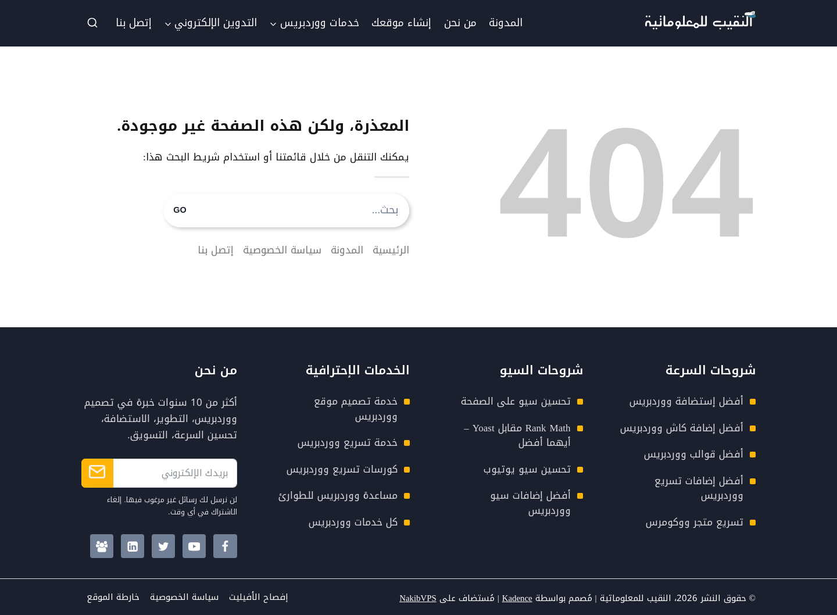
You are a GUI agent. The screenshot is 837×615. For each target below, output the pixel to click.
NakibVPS (417, 598)
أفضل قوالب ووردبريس (693, 454)
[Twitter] (164, 546)
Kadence (517, 598)
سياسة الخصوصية (184, 597)
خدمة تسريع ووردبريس (348, 442)
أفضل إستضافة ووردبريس (686, 401)
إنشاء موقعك (401, 23)
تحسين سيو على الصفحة (516, 401)
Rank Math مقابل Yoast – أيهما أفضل (517, 435)
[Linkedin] (133, 546)
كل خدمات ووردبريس (353, 522)
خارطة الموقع (113, 597)
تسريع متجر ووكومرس (694, 522)
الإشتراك (97, 473)
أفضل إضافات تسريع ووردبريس (698, 488)
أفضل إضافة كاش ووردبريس (681, 428)
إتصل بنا (134, 23)
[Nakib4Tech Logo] (700, 26)
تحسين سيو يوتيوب (527, 469)
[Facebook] (225, 546)
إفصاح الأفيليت (258, 597)
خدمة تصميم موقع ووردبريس (356, 409)
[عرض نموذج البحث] (92, 23)
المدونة (506, 23)
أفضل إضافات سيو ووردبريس (530, 503)
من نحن (460, 23)
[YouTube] (194, 546)
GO (179, 210)
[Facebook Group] (102, 546)
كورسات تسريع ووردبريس (342, 469)
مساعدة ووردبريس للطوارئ (338, 495)
